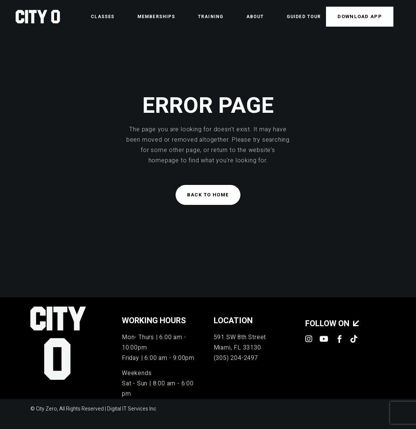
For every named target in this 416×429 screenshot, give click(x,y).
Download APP (359, 16)
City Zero (46, 409)
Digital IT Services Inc (131, 409)
